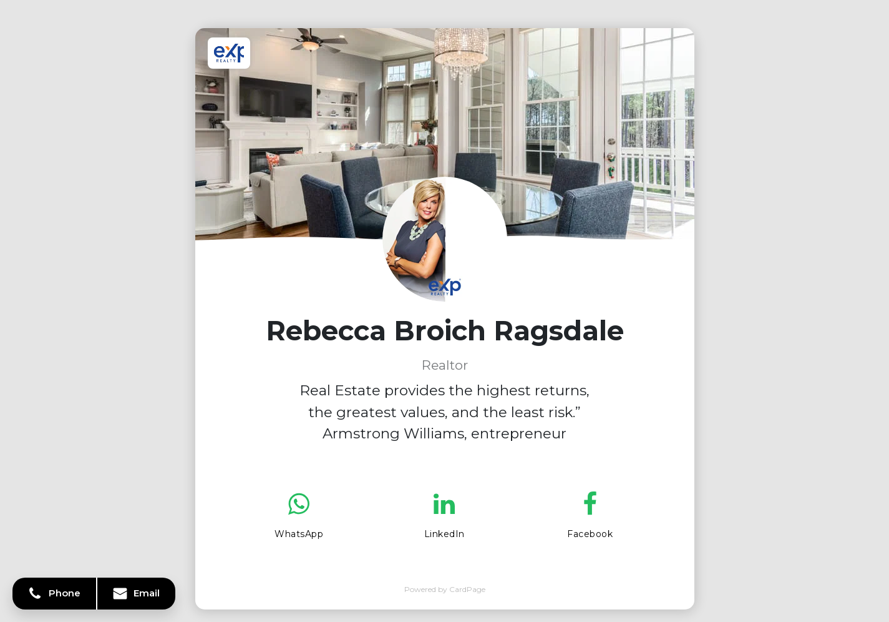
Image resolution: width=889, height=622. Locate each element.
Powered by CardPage (444, 589)
